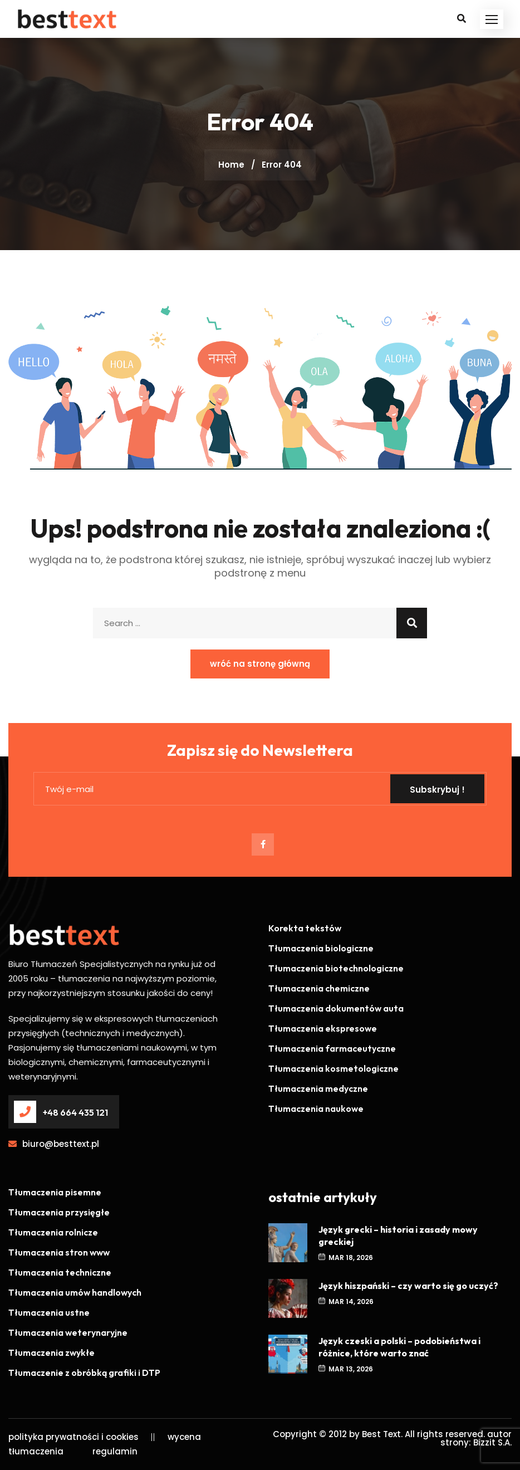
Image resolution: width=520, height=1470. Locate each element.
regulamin (115, 1451)
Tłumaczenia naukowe (316, 1108)
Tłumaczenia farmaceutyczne (332, 1048)
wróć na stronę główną (260, 664)
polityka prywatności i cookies (73, 1437)
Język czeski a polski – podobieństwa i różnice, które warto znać (399, 1347)
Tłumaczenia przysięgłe (59, 1212)
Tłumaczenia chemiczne (319, 988)
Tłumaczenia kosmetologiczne (333, 1068)
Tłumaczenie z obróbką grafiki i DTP (84, 1372)
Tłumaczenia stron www (59, 1252)
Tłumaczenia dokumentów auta (336, 1008)
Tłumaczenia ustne (49, 1312)
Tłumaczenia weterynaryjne (67, 1332)
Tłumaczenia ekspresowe (322, 1028)
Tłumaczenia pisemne (54, 1192)
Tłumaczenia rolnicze (53, 1232)
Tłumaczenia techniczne (59, 1272)
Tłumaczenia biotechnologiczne (336, 968)
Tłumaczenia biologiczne (321, 948)
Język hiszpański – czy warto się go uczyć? (408, 1285)
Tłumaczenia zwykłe (51, 1352)
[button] (491, 19)
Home (231, 164)
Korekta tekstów (304, 928)
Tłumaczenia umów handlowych (74, 1292)
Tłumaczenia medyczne (318, 1088)
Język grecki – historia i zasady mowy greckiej (398, 1235)
